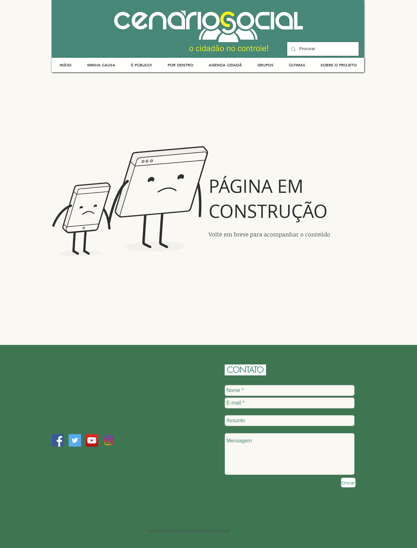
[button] (101, 65)
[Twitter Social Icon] (75, 440)
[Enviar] (348, 482)
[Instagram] (109, 440)
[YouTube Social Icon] (92, 440)
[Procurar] (322, 49)
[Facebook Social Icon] (58, 440)
